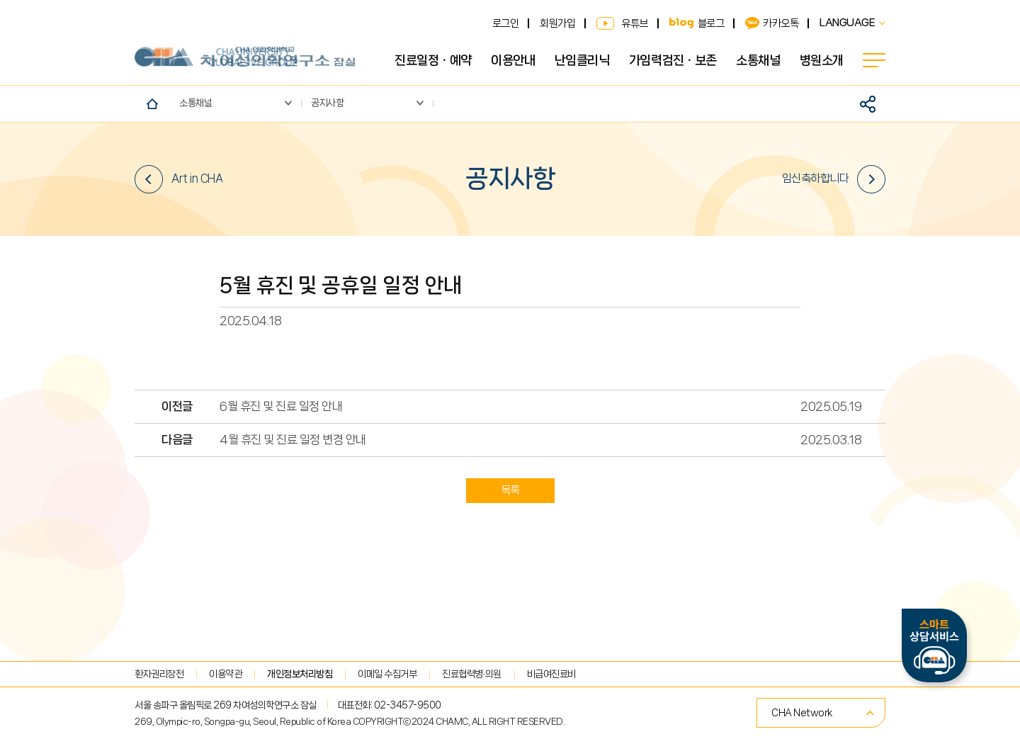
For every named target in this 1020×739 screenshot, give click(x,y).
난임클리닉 (582, 60)
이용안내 (513, 60)
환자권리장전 (159, 674)
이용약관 (225, 674)
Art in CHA (178, 179)
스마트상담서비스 (934, 645)
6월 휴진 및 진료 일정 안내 (281, 406)
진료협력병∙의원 (472, 674)
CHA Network (801, 713)
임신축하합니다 (834, 179)
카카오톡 (780, 23)
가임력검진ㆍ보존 (673, 60)
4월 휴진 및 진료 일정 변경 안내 (293, 440)
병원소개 (822, 60)
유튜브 (634, 23)
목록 (510, 490)
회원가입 (557, 23)
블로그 (711, 23)
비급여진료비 (551, 674)
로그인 (505, 23)
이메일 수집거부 (387, 674)
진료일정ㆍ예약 (433, 60)
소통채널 (758, 60)
